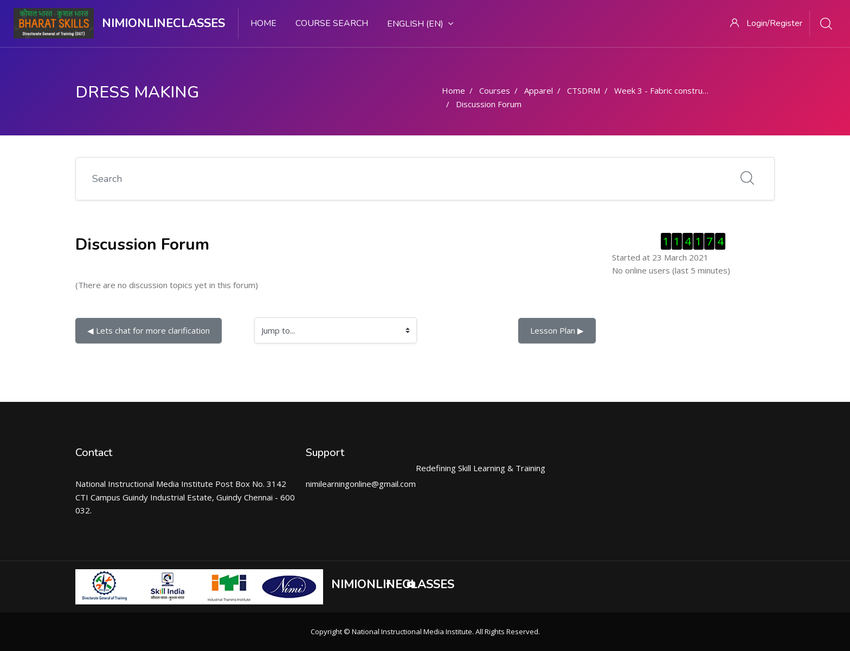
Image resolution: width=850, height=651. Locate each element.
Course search (331, 23)
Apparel (538, 90)
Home (263, 23)
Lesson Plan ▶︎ (557, 330)
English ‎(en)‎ (420, 24)
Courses (494, 90)
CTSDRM (583, 90)
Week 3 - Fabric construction (667, 90)
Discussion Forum (488, 104)
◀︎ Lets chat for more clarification (148, 330)
